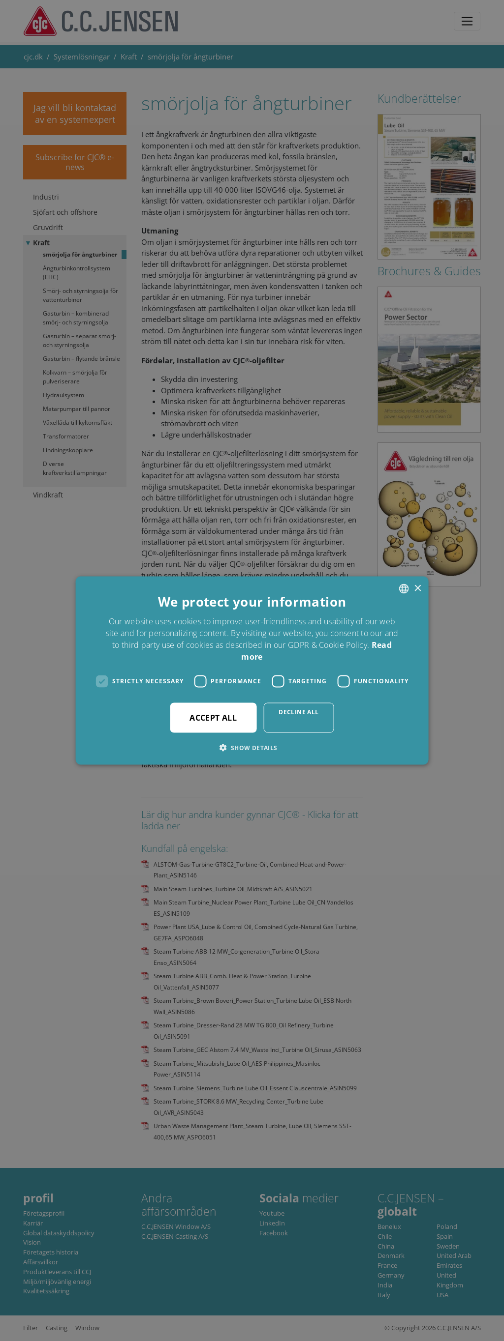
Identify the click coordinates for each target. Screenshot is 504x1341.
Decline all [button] (298, 711)
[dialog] (252, 670)
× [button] (417, 588)
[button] (251, 747)
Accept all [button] (213, 717)
